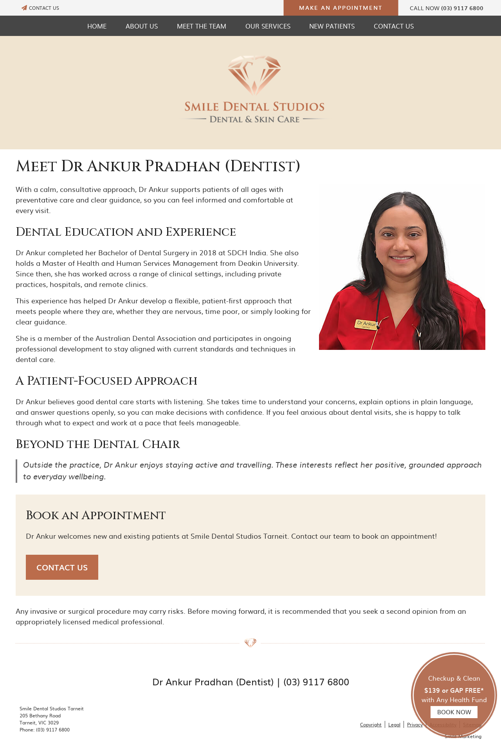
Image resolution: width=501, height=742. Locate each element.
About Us (142, 25)
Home (96, 25)
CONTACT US (40, 7)
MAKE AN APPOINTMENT (340, 8)
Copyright (371, 724)
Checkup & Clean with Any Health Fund (454, 695)
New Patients (332, 25)
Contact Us (394, 25)
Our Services (267, 25)
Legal (394, 724)
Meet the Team (201, 25)
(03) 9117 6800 (462, 8)
